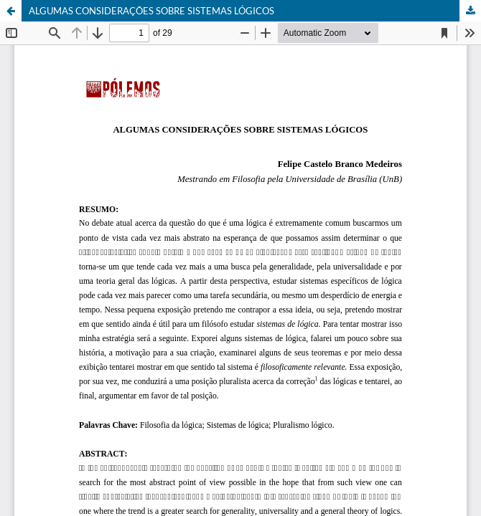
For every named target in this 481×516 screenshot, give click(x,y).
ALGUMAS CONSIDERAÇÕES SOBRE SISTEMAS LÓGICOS (151, 10)
